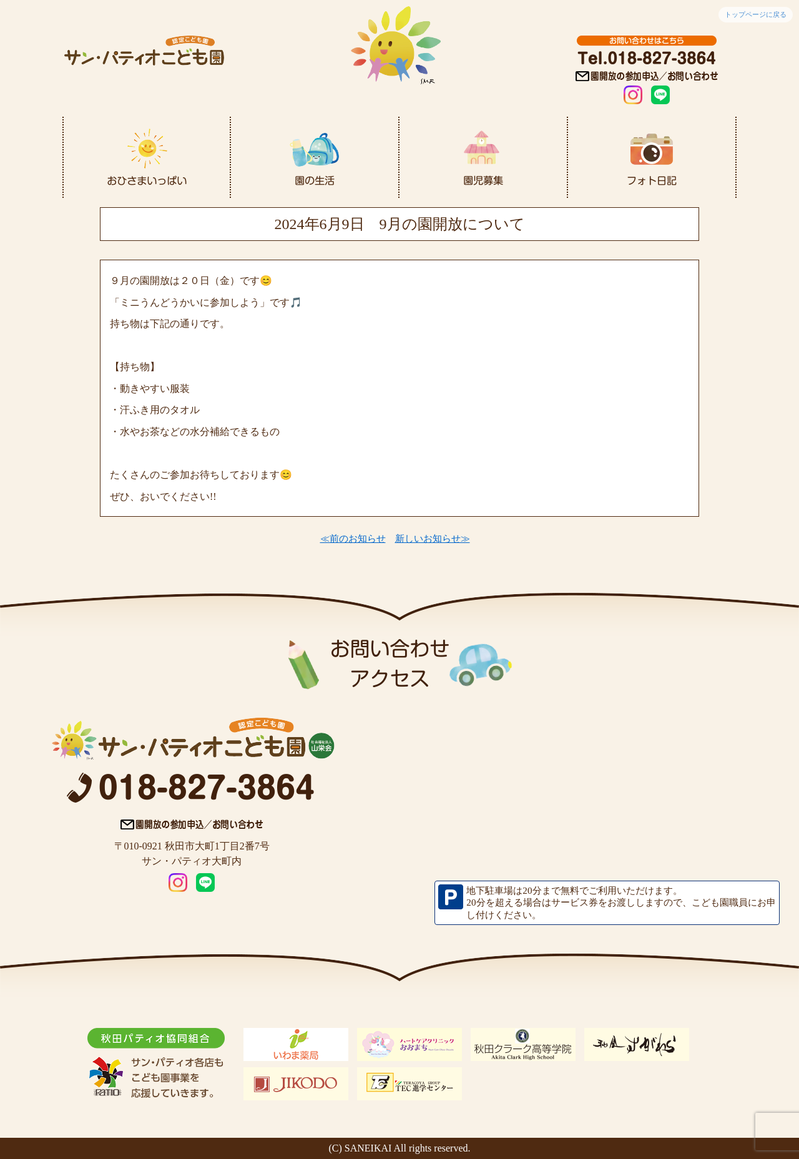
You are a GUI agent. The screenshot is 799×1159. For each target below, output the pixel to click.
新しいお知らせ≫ (432, 539)
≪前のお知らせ (353, 539)
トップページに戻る (756, 14)
